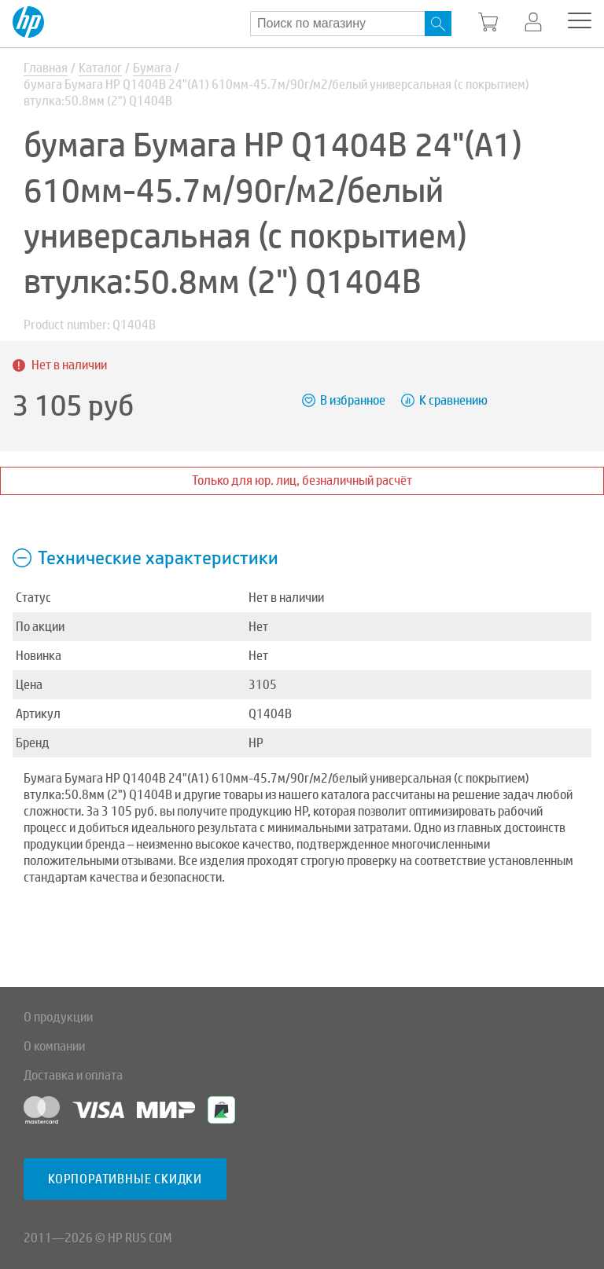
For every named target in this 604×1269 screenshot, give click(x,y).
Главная (46, 68)
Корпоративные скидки (125, 1179)
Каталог (100, 68)
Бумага (152, 68)
